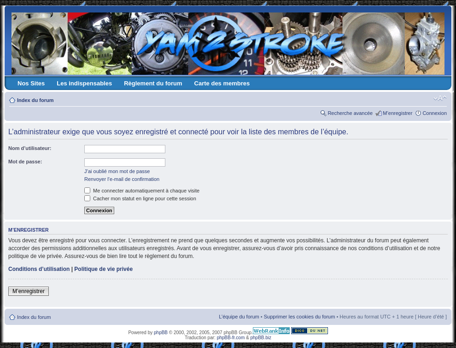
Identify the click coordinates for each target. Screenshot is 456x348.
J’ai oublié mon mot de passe (117, 171)
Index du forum (35, 100)
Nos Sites (31, 83)
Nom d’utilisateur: (30, 148)
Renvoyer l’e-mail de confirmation (121, 179)
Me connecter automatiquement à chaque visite (141, 190)
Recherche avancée (350, 113)
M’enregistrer (397, 113)
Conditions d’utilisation (39, 269)
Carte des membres (222, 83)
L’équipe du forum (239, 316)
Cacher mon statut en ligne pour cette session (140, 198)
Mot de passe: (25, 161)
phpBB (161, 332)
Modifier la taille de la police (440, 98)
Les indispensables (84, 83)
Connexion (434, 113)
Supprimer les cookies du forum (299, 316)
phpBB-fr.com (231, 337)
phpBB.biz (260, 337)
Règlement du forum (153, 83)
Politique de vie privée (103, 269)
